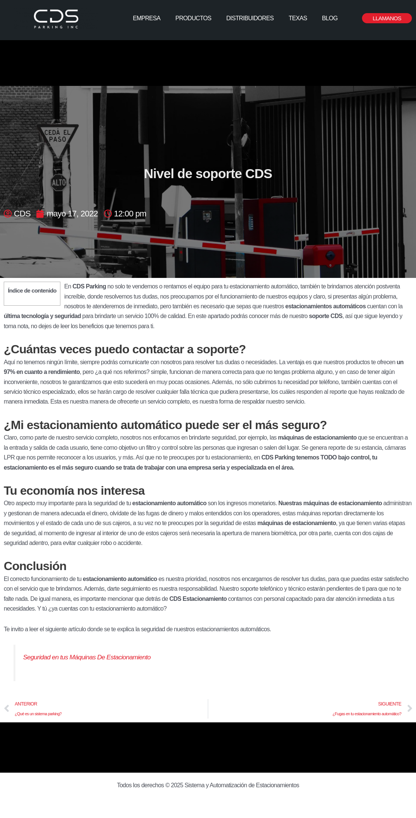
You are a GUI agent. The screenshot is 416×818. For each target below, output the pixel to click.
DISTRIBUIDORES (249, 18)
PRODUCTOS (194, 18)
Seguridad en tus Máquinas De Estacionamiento (88, 657)
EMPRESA (146, 18)
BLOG (330, 18)
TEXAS (297, 18)
